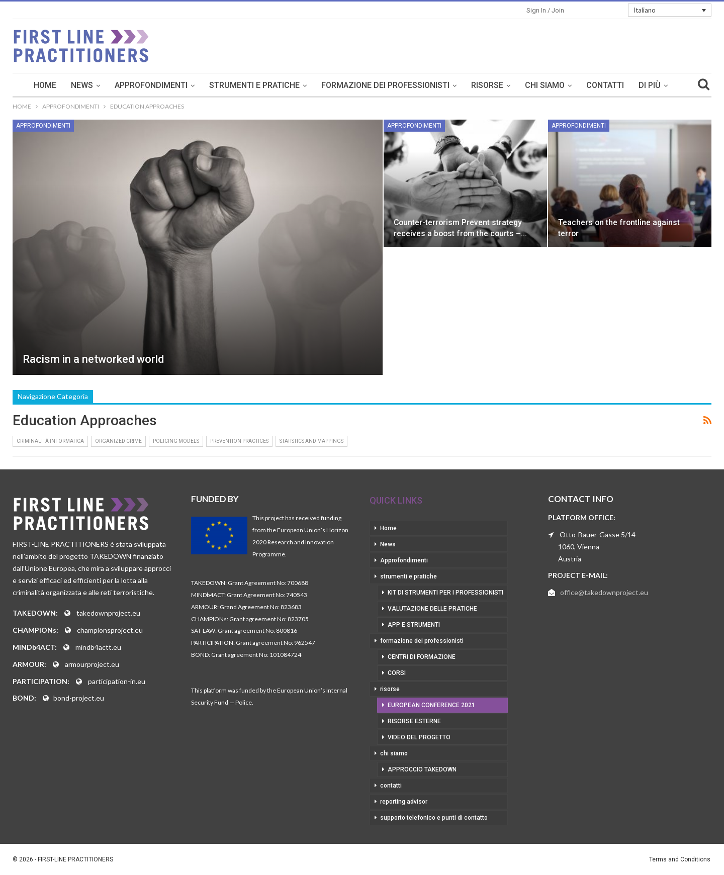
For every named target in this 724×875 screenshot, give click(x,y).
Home (45, 85)
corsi (397, 672)
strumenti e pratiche (254, 85)
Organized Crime (118, 441)
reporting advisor (403, 801)
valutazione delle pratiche (432, 608)
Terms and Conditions (679, 859)
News (82, 85)
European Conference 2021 (431, 705)
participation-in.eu (116, 681)
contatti (605, 85)
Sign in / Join (545, 10)
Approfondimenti (151, 85)
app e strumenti (414, 624)
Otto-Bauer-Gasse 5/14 (598, 534)
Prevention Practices (239, 441)
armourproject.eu (92, 664)
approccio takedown (422, 769)
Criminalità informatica (50, 441)
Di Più (650, 85)
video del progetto (419, 737)
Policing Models (176, 441)
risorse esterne (414, 721)
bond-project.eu (78, 698)
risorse (487, 85)
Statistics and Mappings (311, 441)
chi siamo (545, 85)
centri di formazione (422, 656)
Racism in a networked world (93, 359)
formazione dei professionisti (385, 85)
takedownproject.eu (108, 613)
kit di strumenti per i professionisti (445, 592)
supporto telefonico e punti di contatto (434, 817)
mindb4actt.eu (98, 647)
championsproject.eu (110, 630)
